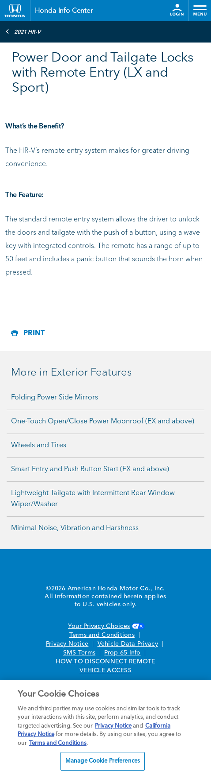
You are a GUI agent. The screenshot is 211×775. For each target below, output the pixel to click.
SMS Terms (79, 653)
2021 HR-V (23, 31)
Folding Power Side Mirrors (54, 397)
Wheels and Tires (38, 445)
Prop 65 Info (122, 653)
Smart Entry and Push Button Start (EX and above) (90, 469)
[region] (105, 727)
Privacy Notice (67, 644)
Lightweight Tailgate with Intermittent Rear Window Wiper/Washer (93, 499)
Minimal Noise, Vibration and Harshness (75, 528)
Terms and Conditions (102, 635)
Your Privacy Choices (105, 626)
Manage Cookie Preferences (102, 761)
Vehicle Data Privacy (128, 644)
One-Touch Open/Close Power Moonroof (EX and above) (102, 421)
